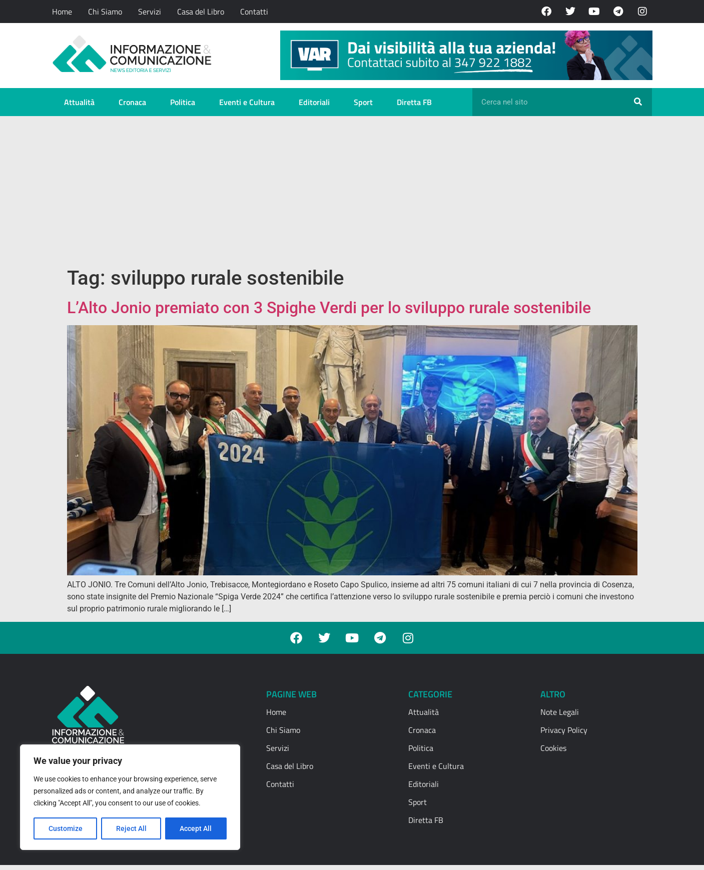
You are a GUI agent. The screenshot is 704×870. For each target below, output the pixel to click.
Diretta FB (414, 102)
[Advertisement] (352, 191)
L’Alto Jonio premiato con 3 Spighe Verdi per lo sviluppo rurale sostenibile (329, 307)
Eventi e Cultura (247, 102)
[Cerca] (638, 102)
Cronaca (132, 102)
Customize (66, 828)
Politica (182, 102)
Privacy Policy (563, 730)
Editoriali (314, 102)
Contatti (254, 12)
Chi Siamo (105, 12)
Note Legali (559, 712)
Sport (363, 102)
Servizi (149, 12)
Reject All (131, 828)
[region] (130, 797)
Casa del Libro (200, 12)
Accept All (196, 828)
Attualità (79, 102)
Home (62, 12)
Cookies (553, 748)
